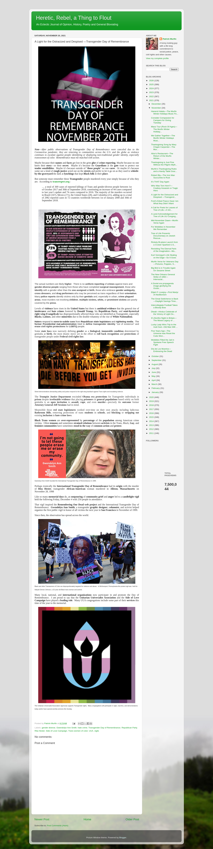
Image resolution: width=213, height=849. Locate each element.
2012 (151, 429)
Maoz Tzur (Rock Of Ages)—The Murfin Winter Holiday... (164, 129)
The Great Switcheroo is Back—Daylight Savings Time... (164, 300)
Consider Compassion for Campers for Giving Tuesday (162, 120)
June (154, 372)
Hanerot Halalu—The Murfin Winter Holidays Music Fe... (164, 112)
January (155, 392)
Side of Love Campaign (56, 731)
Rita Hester (40, 731)
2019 (151, 401)
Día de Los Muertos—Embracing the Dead (161, 350)
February (156, 388)
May (154, 376)
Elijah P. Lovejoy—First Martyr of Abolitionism (164, 293)
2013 (151, 425)
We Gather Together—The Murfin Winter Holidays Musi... (163, 138)
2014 (151, 421)
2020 (151, 397)
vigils (96, 731)
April (154, 380)
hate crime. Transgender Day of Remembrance (99, 728)
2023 (151, 92)
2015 (151, 417)
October (155, 356)
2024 (151, 88)
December (157, 104)
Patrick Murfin (169, 39)
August (155, 364)
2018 (151, 405)
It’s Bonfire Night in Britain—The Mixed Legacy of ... (164, 319)
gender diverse (48, 728)
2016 (151, 413)
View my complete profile (157, 58)
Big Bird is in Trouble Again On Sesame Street (163, 269)
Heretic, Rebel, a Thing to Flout (74, 18)
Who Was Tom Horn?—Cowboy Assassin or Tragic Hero (164, 188)
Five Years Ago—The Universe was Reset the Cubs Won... (163, 333)
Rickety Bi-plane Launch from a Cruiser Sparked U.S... (164, 243)
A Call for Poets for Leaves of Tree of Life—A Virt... (164, 208)
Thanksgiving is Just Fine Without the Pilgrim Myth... (164, 163)
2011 (151, 433)
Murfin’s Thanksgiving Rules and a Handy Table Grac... (164, 170)
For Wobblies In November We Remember (163, 228)
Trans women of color (78, 731)
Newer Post (41, 819)
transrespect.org (61, 181)
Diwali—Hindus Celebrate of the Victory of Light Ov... (164, 313)
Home (87, 819)
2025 (151, 84)
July (154, 368)
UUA (91, 731)
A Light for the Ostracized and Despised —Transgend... (164, 196)
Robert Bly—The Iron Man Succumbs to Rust (163, 176)
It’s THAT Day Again (160, 182)
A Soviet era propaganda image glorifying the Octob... (162, 285)
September (157, 360)
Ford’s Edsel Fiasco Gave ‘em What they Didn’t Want (164, 202)
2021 (151, 100)
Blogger (122, 837)
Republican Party (129, 728)
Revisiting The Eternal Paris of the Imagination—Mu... (163, 250)
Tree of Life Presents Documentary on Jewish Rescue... (163, 235)
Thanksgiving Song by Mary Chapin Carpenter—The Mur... (163, 147)
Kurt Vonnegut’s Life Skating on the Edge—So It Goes (164, 256)
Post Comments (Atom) (57, 825)
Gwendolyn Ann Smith (66, 728)
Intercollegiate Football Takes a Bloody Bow (164, 306)
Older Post (132, 819)
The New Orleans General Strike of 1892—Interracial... (163, 276)
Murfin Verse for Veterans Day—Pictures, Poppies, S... (164, 262)
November (157, 108)
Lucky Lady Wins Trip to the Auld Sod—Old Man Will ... (164, 325)
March (155, 384)
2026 (151, 80)
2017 (151, 409)
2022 (151, 96)
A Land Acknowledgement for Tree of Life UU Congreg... (164, 215)
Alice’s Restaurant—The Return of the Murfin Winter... (162, 156)
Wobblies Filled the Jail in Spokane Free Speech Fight (162, 342)
